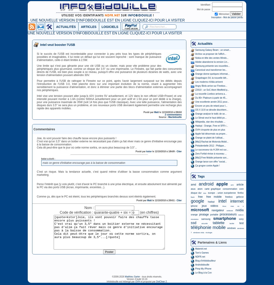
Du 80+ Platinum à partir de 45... (211, 98)
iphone (194, 206)
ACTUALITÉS (66, 27)
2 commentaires (173, 114)
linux (224, 206)
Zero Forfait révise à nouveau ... (211, 153)
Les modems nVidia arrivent (209, 82)
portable (214, 214)
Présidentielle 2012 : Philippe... (210, 145)
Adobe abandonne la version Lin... (212, 62)
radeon (241, 215)
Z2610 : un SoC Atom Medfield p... (212, 90)
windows (231, 228)
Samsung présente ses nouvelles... (212, 66)
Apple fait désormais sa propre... (211, 134)
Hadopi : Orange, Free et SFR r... (211, 126)
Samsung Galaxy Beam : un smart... (213, 50)
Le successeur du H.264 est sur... (211, 149)
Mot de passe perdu (233, 17)
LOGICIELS (110, 27)
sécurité (204, 223)
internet (237, 201)
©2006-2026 (118, 276)
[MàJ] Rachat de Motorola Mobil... (212, 142)
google (197, 201)
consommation (230, 189)
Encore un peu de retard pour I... (211, 106)
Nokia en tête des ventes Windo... (212, 58)
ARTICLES (89, 27)
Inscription (216, 17)
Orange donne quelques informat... (212, 74)
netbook (230, 211)
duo (204, 193)
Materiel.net (201, 249)
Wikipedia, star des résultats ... (210, 122)
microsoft (200, 210)
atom (200, 189)
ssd (193, 223)
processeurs (228, 214)
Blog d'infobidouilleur (205, 261)
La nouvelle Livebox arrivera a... (211, 94)
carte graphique (213, 189)
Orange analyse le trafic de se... (211, 114)
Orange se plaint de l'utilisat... (209, 138)
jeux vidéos (210, 205)
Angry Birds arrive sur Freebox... (211, 86)
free (200, 196)
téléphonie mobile (208, 227)
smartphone (224, 218)
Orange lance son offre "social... (211, 161)
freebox (229, 197)
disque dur (196, 193)
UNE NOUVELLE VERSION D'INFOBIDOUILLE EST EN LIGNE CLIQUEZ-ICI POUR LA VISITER (107, 20)
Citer (179, 151)
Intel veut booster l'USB (57, 45)
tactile (232, 223)
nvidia (239, 210)
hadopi (211, 202)
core (241, 189)
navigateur (218, 210)
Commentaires (44, 129)
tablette (218, 223)
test (241, 223)
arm (232, 185)
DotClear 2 (161, 281)
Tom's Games (202, 253)
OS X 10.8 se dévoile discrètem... (211, 110)
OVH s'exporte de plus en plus (210, 130)
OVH (137, 281)
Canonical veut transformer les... (211, 70)
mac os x (237, 206)
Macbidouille (175, 117)
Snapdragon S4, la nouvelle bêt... (211, 78)
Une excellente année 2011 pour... (212, 102)
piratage (204, 214)
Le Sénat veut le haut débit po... (211, 118)
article (240, 184)
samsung (206, 219)
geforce (240, 197)
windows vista (198, 233)
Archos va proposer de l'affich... (210, 54)
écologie (209, 233)
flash (193, 197)
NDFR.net (200, 257)
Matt (156, 112)
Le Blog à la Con (203, 272)
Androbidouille (202, 265)
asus (193, 189)
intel (222, 201)
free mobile (214, 196)
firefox (241, 193)
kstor (149, 151)
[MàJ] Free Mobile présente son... (211, 157)
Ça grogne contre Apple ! (207, 165)
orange (194, 214)
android (206, 184)
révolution (195, 219)
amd (193, 184)
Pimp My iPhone (203, 268)
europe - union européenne (222, 193)
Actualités (205, 43)
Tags (201, 176)
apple (222, 184)
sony (241, 219)
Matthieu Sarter (132, 276)
